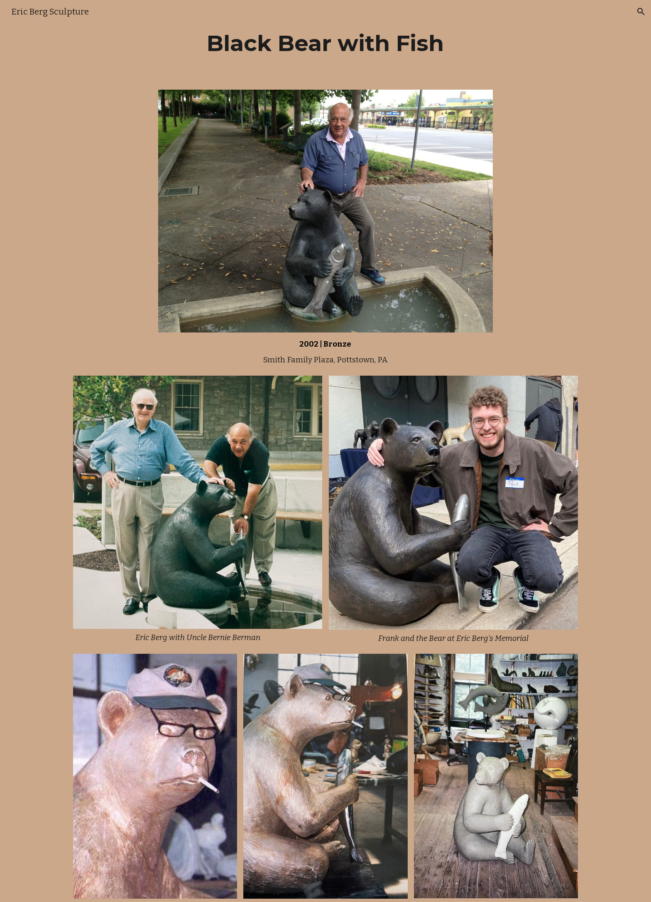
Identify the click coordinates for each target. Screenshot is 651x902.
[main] (325, 43)
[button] (641, 12)
